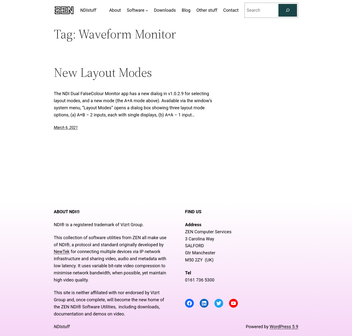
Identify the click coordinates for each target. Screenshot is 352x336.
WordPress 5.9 (284, 326)
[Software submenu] (146, 10)
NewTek (61, 251)
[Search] (287, 10)
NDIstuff (88, 10)
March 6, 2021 (66, 127)
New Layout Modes (103, 72)
